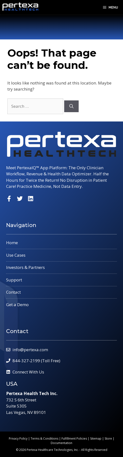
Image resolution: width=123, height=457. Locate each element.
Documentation (61, 443)
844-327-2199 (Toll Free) (36, 360)
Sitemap (95, 438)
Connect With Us (28, 372)
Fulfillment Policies (74, 438)
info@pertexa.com (30, 349)
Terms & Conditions (44, 438)
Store (108, 438)
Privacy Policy (18, 438)
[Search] (71, 106)
